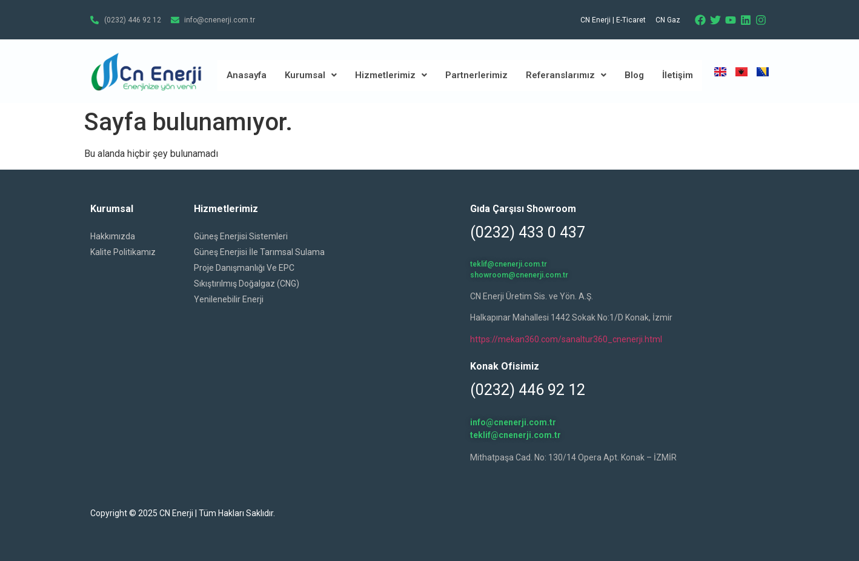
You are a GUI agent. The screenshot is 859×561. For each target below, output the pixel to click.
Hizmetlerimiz (391, 75)
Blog (634, 75)
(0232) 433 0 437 (527, 232)
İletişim (677, 75)
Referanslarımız (566, 75)
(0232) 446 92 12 (527, 390)
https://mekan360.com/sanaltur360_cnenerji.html (566, 339)
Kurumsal (311, 75)
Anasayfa (247, 75)
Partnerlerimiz (476, 75)
